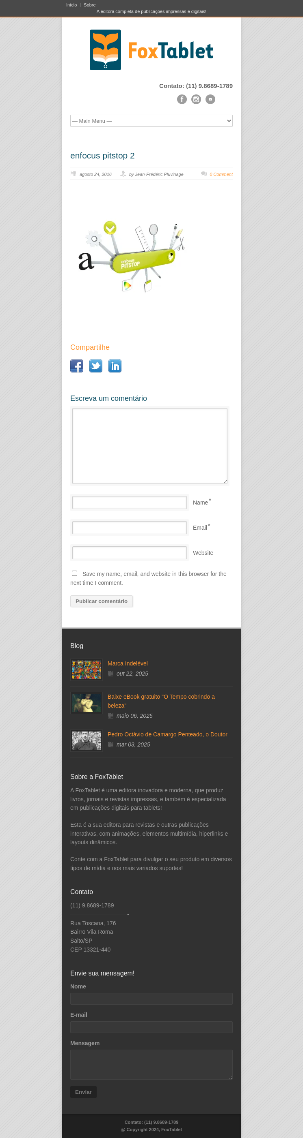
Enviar (83, 1092)
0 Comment (221, 174)
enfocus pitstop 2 (102, 155)
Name (200, 502)
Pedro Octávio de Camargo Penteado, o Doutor (167, 734)
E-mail (78, 1015)
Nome (78, 986)
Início (71, 5)
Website (203, 553)
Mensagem (85, 1043)
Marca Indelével (128, 663)
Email (200, 527)
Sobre (89, 5)
